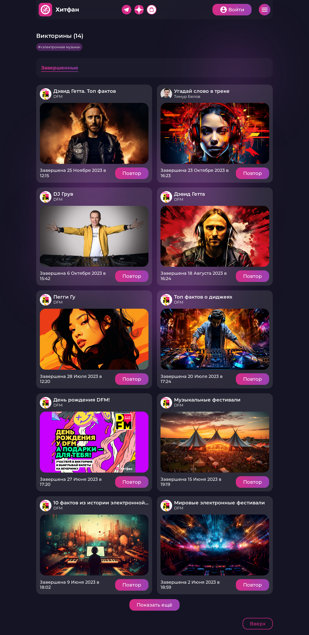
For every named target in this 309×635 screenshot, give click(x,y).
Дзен (139, 9)
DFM (58, 96)
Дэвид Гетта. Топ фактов (84, 91)
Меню (264, 9)
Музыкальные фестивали (207, 400)
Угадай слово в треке (202, 91)
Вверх (258, 624)
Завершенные (59, 68)
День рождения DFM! (81, 400)
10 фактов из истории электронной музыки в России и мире (132, 503)
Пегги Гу (64, 297)
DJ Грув (63, 194)
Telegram (126, 9)
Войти (236, 10)
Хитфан (67, 9)
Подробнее (94, 133)
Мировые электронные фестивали (219, 503)
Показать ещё (154, 605)
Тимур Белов (187, 96)
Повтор (131, 173)
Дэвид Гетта (189, 194)
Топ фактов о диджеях (203, 297)
